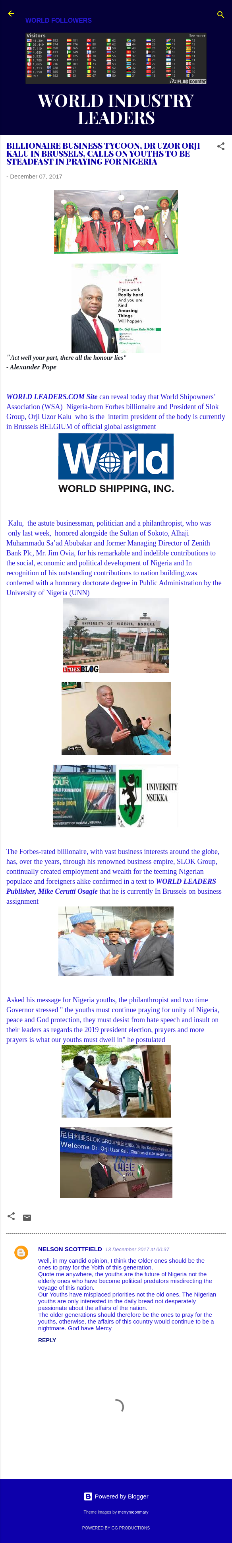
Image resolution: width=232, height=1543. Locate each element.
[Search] (221, 16)
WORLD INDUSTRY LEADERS (116, 108)
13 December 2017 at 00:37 (137, 1249)
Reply (47, 1340)
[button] (221, 148)
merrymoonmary (133, 1512)
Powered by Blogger (115, 1496)
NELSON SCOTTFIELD (70, 1249)
